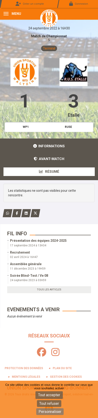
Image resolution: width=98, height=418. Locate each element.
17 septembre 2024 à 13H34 (28, 245)
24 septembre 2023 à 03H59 (28, 280)
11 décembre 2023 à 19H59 (28, 268)
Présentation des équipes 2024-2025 (38, 240)
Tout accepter (49, 395)
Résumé (49, 172)
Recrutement (20, 252)
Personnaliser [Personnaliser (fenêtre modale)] (50, 411)
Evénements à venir (33, 309)
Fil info (17, 233)
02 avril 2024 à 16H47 (24, 257)
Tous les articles (49, 289)
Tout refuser (49, 403)
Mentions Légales (26, 376)
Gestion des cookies (66, 376)
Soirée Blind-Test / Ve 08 (29, 275)
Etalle (73, 115)
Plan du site (62, 368)
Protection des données (24, 368)
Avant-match (49, 159)
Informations (49, 146)
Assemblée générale (26, 264)
